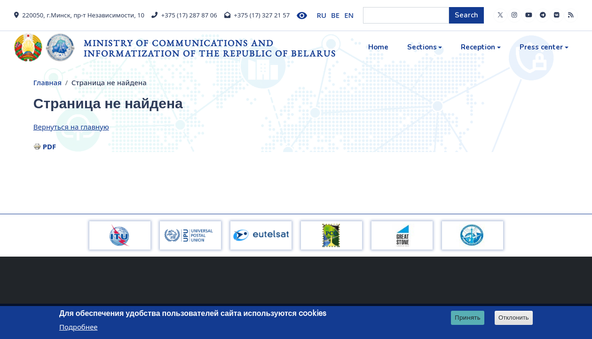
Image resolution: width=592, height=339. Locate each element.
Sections (422, 47)
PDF (49, 146)
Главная (47, 82)
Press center (541, 47)
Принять (468, 318)
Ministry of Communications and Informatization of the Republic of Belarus (210, 48)
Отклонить (513, 318)
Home (378, 47)
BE (335, 15)
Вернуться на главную (71, 126)
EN (349, 15)
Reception (478, 47)
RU (322, 15)
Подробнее (78, 327)
